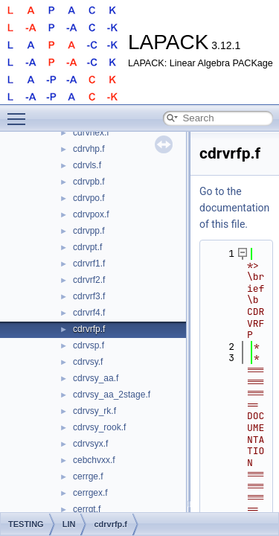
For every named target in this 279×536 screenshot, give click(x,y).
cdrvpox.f (91, 214)
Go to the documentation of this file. (234, 207)
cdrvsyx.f (90, 443)
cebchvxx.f (94, 460)
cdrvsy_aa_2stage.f (111, 394)
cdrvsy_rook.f (99, 427)
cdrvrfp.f (89, 329)
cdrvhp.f (89, 149)
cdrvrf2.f (89, 280)
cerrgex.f (90, 493)
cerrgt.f (86, 509)
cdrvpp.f (89, 231)
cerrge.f (88, 476)
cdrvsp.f (88, 345)
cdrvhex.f (91, 132)
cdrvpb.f (89, 181)
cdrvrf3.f (89, 296)
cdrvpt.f (87, 247)
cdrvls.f (87, 165)
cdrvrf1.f (89, 263)
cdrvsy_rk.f (94, 411)
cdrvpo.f (89, 198)
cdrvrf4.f (89, 312)
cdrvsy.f (88, 362)
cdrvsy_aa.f (95, 378)
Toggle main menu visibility (20, 112)
